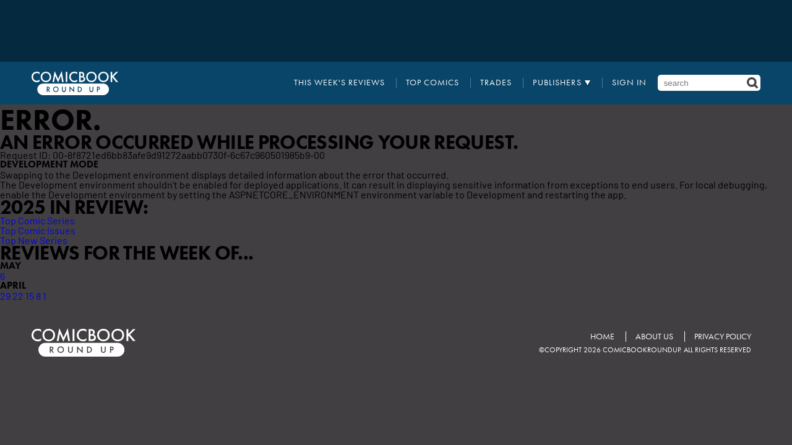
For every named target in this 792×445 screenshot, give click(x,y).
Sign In (629, 83)
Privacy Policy (722, 336)
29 (5, 295)
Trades (496, 83)
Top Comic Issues (37, 230)
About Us (654, 336)
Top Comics (432, 83)
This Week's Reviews (339, 83)
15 (29, 295)
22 (18, 295)
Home (602, 336)
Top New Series (33, 240)
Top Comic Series (37, 220)
